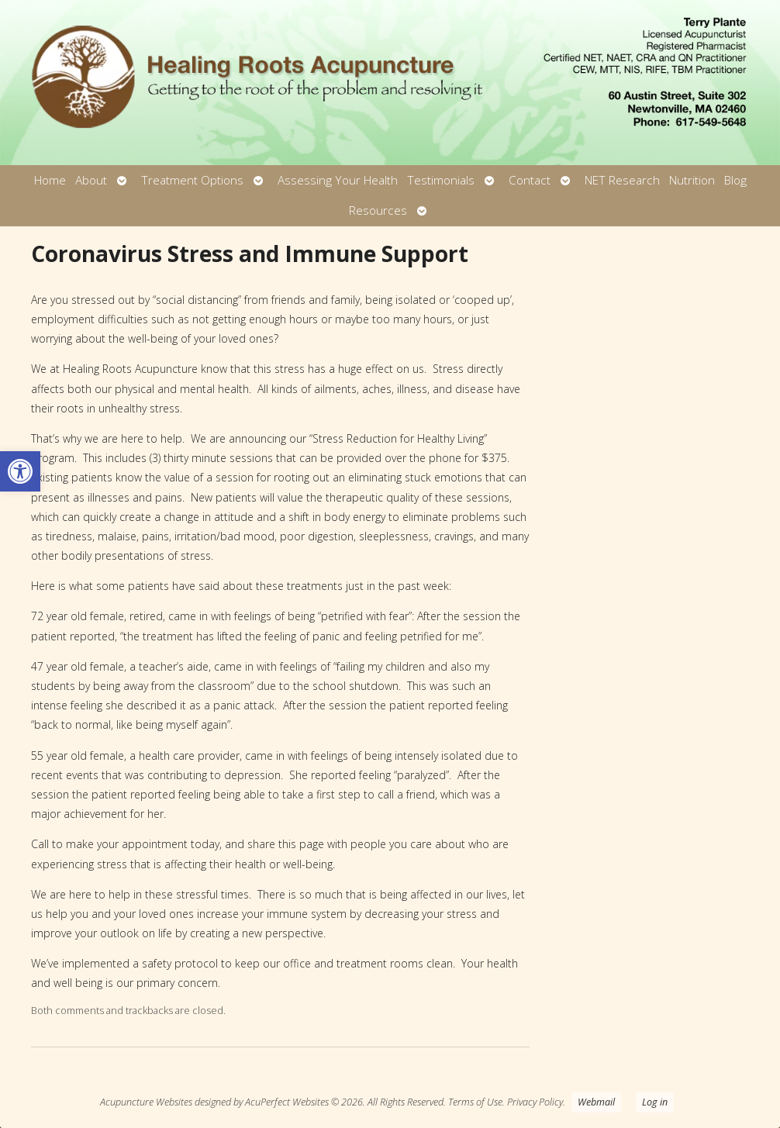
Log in (655, 1102)
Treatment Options (192, 180)
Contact (529, 180)
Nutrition (692, 180)
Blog (735, 180)
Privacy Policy (535, 1102)
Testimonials (441, 180)
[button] (20, 471)
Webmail (596, 1102)
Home (50, 180)
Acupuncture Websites (146, 1102)
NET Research (622, 180)
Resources (378, 210)
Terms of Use (475, 1102)
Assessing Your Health (338, 180)
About (91, 180)
